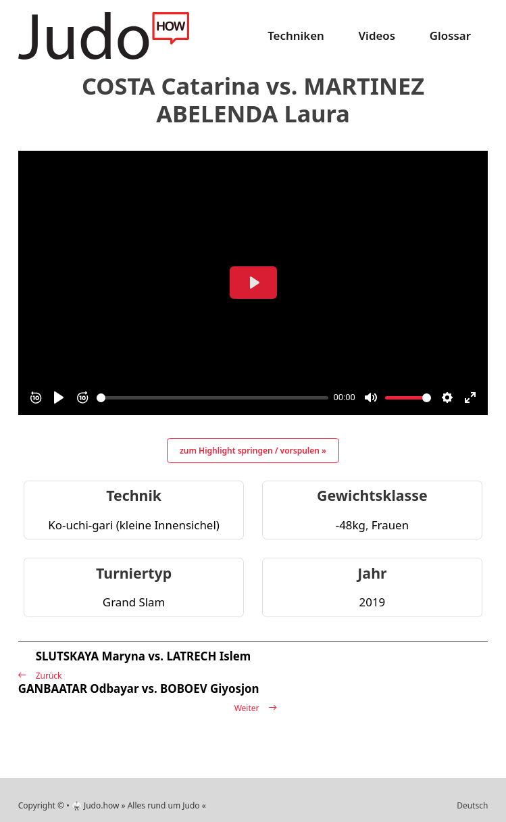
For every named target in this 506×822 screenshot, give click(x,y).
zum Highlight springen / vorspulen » (253, 450)
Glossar (450, 35)
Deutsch (472, 805)
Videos (376, 35)
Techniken (296, 35)
